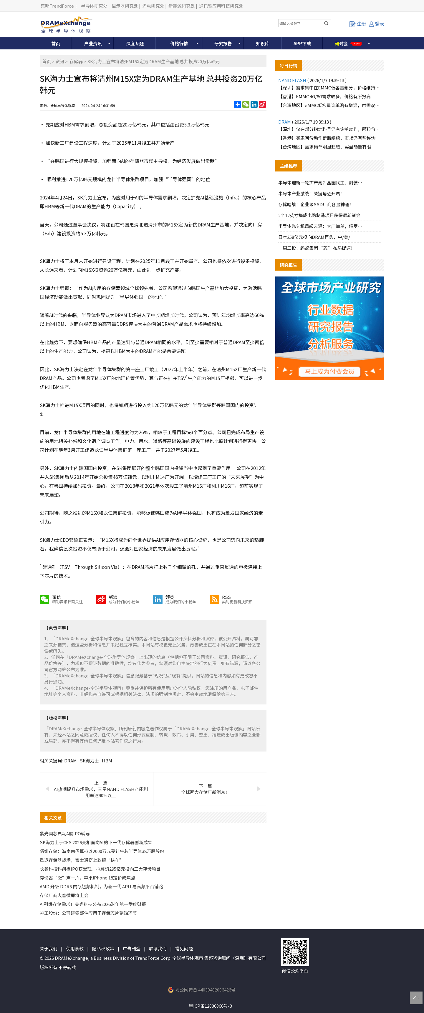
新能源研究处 (181, 6)
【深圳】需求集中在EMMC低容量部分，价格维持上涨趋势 (329, 87)
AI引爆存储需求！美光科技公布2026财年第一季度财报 (93, 904)
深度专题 (135, 43)
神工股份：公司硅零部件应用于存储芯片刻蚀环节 (88, 913)
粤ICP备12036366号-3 (210, 1006)
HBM (107, 760)
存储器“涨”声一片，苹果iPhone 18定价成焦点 (87, 877)
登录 (376, 23)
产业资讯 (93, 43)
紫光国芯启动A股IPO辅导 (65, 833)
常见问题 (184, 948)
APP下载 (302, 43)
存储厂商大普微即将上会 (64, 895)
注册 (358, 23)
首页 (55, 43)
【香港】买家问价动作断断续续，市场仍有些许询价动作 (329, 138)
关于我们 (48, 948)
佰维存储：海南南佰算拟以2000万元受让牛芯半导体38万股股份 (102, 851)
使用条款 (75, 948)
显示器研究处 (125, 6)
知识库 (262, 43)
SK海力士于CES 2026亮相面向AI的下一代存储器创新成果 (96, 842)
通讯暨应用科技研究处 (221, 6)
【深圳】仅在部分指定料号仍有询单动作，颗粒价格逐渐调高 (329, 129)
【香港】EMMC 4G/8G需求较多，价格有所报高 (324, 96)
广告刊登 (131, 948)
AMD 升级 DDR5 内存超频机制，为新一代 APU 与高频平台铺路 (101, 886)
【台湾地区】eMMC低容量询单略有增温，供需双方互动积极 (329, 105)
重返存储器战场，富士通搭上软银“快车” (82, 860)
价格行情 (179, 43)
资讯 (59, 61)
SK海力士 (89, 760)
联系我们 (158, 948)
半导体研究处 (94, 6)
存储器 (76, 61)
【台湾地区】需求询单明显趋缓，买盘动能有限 (324, 147)
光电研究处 (153, 6)
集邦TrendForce (57, 6)
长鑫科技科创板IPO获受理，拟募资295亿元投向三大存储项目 (100, 869)
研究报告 (223, 43)
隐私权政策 (103, 948)
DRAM (70, 760)
